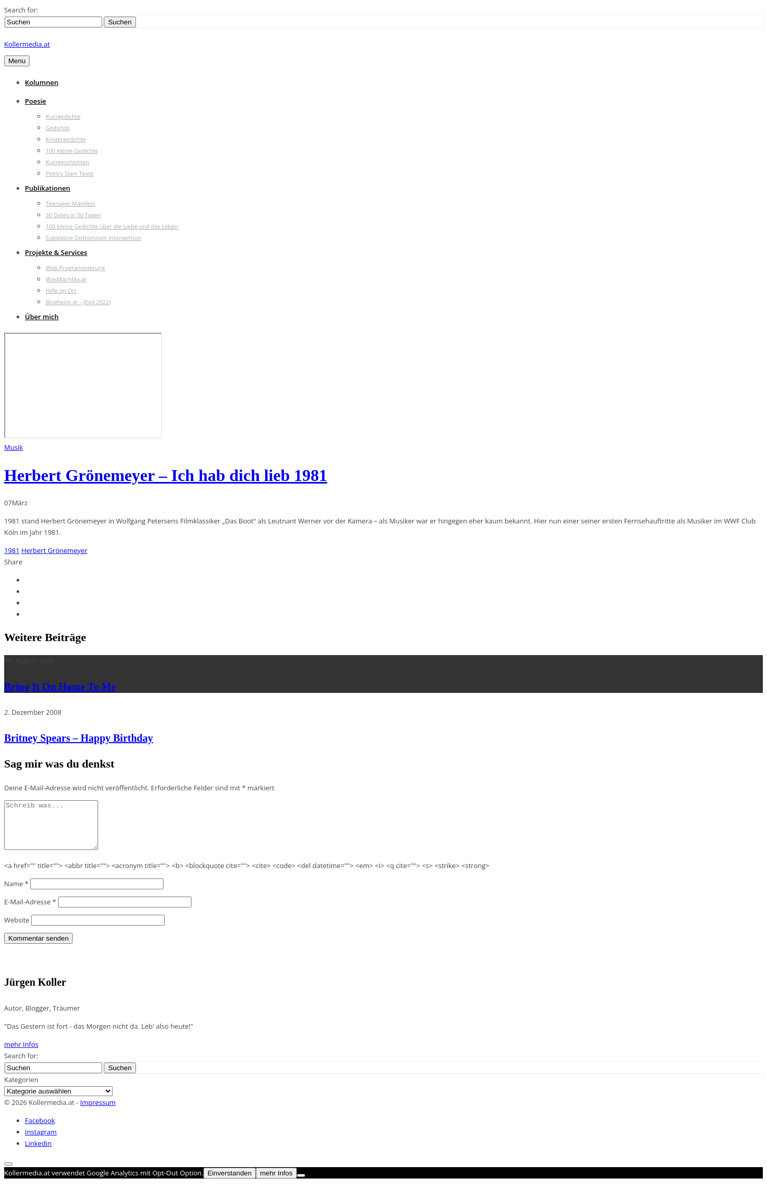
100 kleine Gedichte (72, 150)
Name (16, 893)
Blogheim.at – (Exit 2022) (78, 302)
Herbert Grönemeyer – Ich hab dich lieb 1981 (165, 475)
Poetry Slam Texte (69, 173)
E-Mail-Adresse (30, 911)
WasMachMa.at (66, 279)
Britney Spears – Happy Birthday (78, 738)
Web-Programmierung (75, 268)
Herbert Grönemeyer (54, 550)
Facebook (40, 1129)
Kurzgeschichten (67, 162)
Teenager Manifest (70, 203)
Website (17, 929)
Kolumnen (42, 82)
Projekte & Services (56, 252)
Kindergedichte (66, 139)
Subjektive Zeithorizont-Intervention (93, 238)
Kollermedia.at (27, 44)
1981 (12, 550)
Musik (13, 447)
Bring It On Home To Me (60, 686)
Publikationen (47, 188)
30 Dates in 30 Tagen (73, 215)
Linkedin (38, 1152)
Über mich (42, 316)
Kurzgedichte (63, 116)
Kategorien (21, 1089)
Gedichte (58, 128)
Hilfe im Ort (61, 290)
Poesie (35, 101)
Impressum (98, 1111)
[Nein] (301, 1184)
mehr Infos (21, 1053)
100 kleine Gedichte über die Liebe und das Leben (112, 226)
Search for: (21, 10)
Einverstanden (230, 1182)
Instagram (41, 1141)
